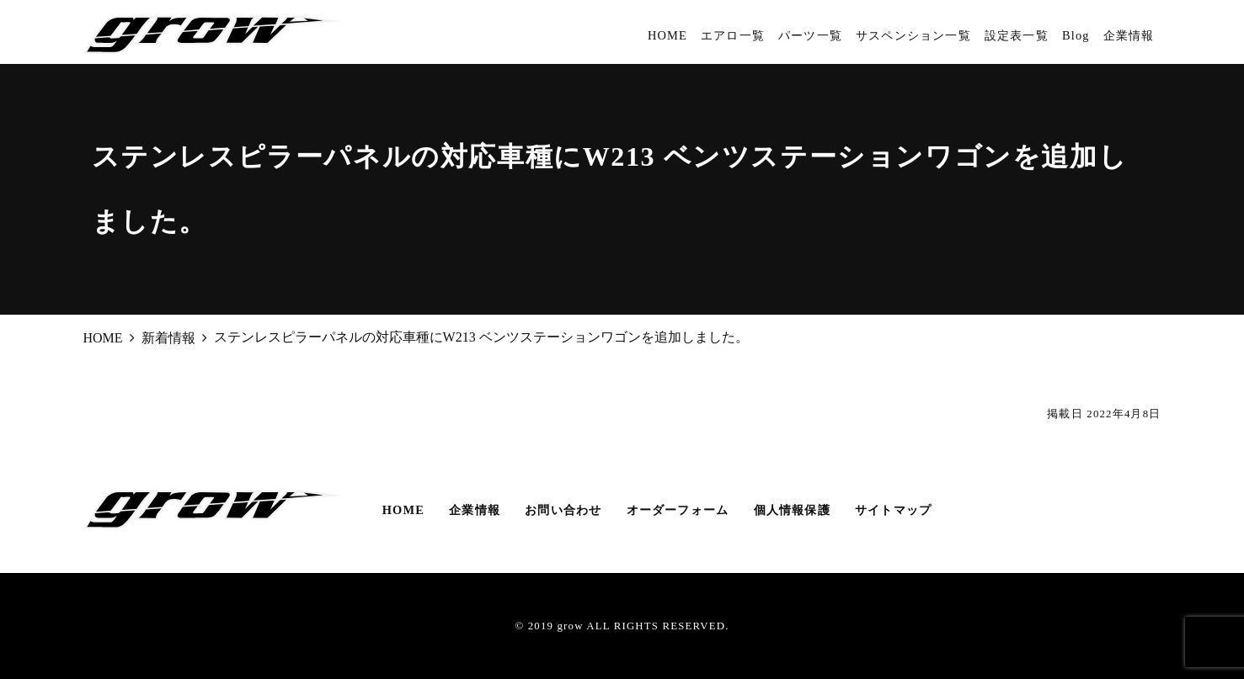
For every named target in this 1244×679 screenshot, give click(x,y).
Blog (1076, 35)
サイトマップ (893, 510)
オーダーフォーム (678, 510)
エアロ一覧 (733, 35)
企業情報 (1129, 35)
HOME (667, 35)
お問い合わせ (563, 510)
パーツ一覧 (810, 35)
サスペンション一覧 (913, 35)
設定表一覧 (1017, 35)
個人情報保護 (792, 510)
